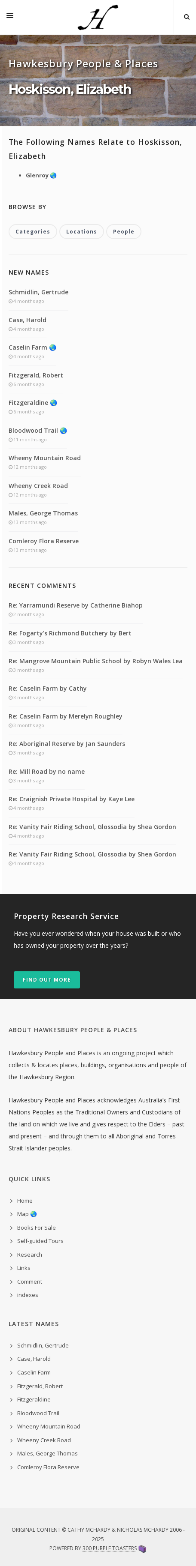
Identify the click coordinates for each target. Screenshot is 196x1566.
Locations (81, 231)
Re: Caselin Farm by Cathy (48, 688)
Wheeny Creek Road (38, 486)
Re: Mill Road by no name (47, 771)
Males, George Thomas (43, 513)
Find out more (47, 979)
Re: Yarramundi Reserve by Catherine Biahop (76, 605)
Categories (32, 231)
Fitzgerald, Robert (36, 375)
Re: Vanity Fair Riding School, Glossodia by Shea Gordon (92, 827)
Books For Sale (36, 1227)
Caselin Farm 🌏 (32, 347)
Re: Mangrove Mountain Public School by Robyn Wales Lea (96, 661)
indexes (27, 1295)
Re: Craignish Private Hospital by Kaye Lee (72, 799)
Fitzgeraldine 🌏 (33, 402)
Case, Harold (27, 320)
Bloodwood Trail (38, 1413)
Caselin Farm (34, 1372)
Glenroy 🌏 (41, 175)
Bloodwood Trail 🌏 (38, 430)
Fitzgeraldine (34, 1399)
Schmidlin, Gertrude (38, 292)
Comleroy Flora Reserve (44, 541)
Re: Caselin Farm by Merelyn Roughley (65, 716)
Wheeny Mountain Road (45, 458)
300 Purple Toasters (110, 1548)
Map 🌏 (27, 1214)
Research (29, 1254)
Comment (29, 1281)
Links (24, 1268)
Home (25, 1200)
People (124, 231)
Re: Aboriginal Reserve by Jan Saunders (67, 744)
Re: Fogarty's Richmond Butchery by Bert (70, 633)
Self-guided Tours (40, 1241)
